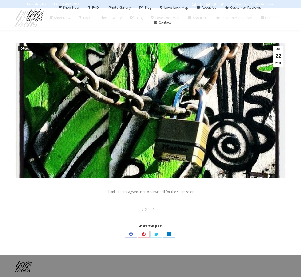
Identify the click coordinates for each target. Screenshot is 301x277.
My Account (262, 4)
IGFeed (24, 48)
